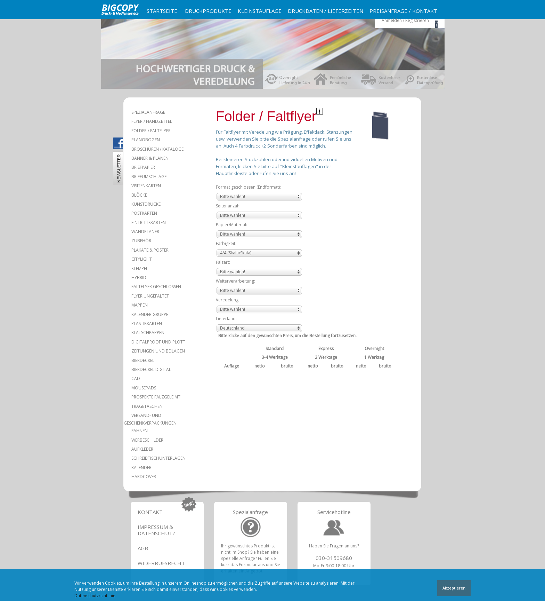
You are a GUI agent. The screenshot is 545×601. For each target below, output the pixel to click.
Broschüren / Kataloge (157, 149)
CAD (135, 378)
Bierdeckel (142, 360)
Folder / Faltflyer (151, 131)
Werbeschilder (147, 440)
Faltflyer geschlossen (156, 287)
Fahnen (139, 431)
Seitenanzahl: (229, 206)
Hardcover (143, 477)
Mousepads (143, 388)
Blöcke (139, 195)
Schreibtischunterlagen (158, 458)
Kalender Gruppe (149, 314)
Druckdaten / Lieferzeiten (325, 10)
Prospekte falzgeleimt (155, 397)
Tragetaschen (147, 406)
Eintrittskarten (148, 223)
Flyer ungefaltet (150, 296)
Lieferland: (226, 319)
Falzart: (223, 262)
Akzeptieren (453, 588)
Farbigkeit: (226, 243)
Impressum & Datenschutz (157, 530)
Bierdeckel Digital (151, 369)
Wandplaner (145, 232)
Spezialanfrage (148, 112)
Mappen (139, 305)
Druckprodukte (208, 10)
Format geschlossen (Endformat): (248, 187)
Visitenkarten (146, 186)
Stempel (139, 268)
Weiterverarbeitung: (235, 281)
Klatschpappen (147, 332)
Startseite (162, 10)
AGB (143, 548)
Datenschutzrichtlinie (94, 596)
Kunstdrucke (146, 204)
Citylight (141, 259)
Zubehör (141, 241)
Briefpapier (143, 167)
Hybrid (138, 277)
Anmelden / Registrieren (405, 20)
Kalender (141, 467)
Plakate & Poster (150, 250)
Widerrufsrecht (161, 563)
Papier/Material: (231, 225)
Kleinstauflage (260, 10)
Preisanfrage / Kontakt (403, 10)
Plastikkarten (146, 323)
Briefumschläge (148, 177)
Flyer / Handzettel (151, 121)
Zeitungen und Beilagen (158, 351)
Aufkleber (142, 449)
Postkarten (144, 213)
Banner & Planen (150, 158)
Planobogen (145, 140)
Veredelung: (227, 300)
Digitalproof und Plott (158, 342)
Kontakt (150, 511)
